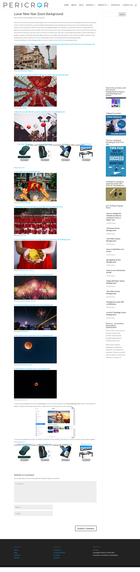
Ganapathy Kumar (26, 365)
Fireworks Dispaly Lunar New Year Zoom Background (34, 305)
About (74, 5)
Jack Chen (23, 400)
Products (102, 5)
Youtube (56, 558)
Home (66, 5)
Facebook (56, 555)
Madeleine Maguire (26, 71)
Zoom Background (30, 18)
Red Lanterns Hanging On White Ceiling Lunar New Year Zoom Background (41, 75)
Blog (81, 5)
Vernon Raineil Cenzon (27, 301)
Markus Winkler (25, 202)
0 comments (41, 18)
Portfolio (115, 5)
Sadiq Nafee (24, 331)
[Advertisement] (115, 52)
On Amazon (24, 160)
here (23, 442)
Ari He (22, 168)
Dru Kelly (23, 108)
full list (60, 40)
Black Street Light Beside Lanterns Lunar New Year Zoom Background (40, 112)
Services (89, 5)
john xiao (23, 235)
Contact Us (128, 5)
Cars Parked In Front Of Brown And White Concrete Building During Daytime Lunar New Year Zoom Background (55, 44)
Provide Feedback (59, 552)
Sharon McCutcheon (27, 270)
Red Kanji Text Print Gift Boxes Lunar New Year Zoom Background (39, 207)
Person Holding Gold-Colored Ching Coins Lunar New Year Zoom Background (42, 239)
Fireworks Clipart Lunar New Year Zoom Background (34, 274)
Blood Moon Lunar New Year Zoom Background (33, 369)
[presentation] (30, 521)
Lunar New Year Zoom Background (27, 171)
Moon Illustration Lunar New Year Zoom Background (34, 335)
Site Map (96, 550)
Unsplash (38, 38)
